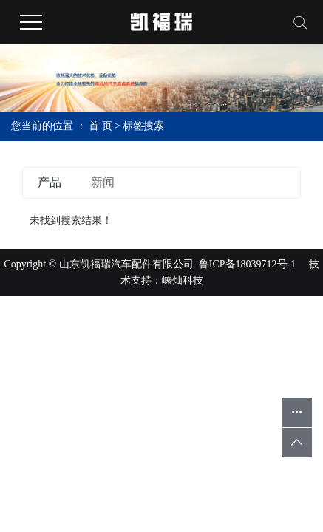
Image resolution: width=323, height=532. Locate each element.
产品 (49, 182)
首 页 (100, 126)
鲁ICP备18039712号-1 (247, 264)
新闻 (103, 182)
